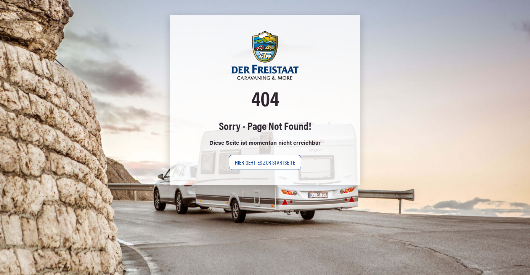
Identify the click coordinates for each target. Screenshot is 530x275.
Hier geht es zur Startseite (265, 162)
